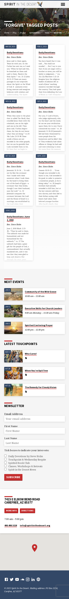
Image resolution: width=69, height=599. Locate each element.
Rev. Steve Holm (14, 57)
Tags (48, 33)
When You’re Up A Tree (36, 370)
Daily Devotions (15, 52)
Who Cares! (31, 353)
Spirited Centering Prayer (39, 325)
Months (59, 33)
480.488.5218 (10, 525)
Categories (36, 33)
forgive (23, 32)
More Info (11, 510)
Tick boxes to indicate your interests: (26, 450)
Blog (15, 32)
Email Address (13, 414)
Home (6, 32)
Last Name (10, 438)
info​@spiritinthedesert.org (35, 525)
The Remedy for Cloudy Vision (40, 387)
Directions (27, 510)
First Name (11, 426)
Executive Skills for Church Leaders (43, 308)
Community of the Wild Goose (40, 291)
